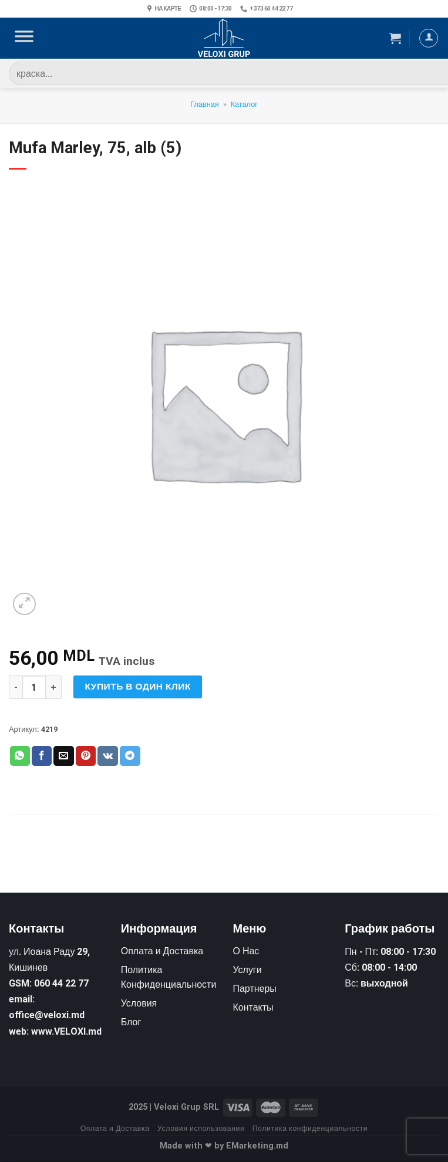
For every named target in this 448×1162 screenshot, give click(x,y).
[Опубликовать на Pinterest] (86, 756)
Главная (204, 104)
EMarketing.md (257, 1146)
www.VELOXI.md (66, 1031)
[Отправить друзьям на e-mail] (63, 756)
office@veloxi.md (47, 1015)
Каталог (244, 104)
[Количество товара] (34, 687)
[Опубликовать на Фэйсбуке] (42, 756)
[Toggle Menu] (24, 38)
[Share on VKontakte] (107, 756)
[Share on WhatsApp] (20, 756)
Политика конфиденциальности (310, 1128)
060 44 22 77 (61, 983)
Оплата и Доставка (115, 1128)
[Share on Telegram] (130, 756)
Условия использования (200, 1128)
